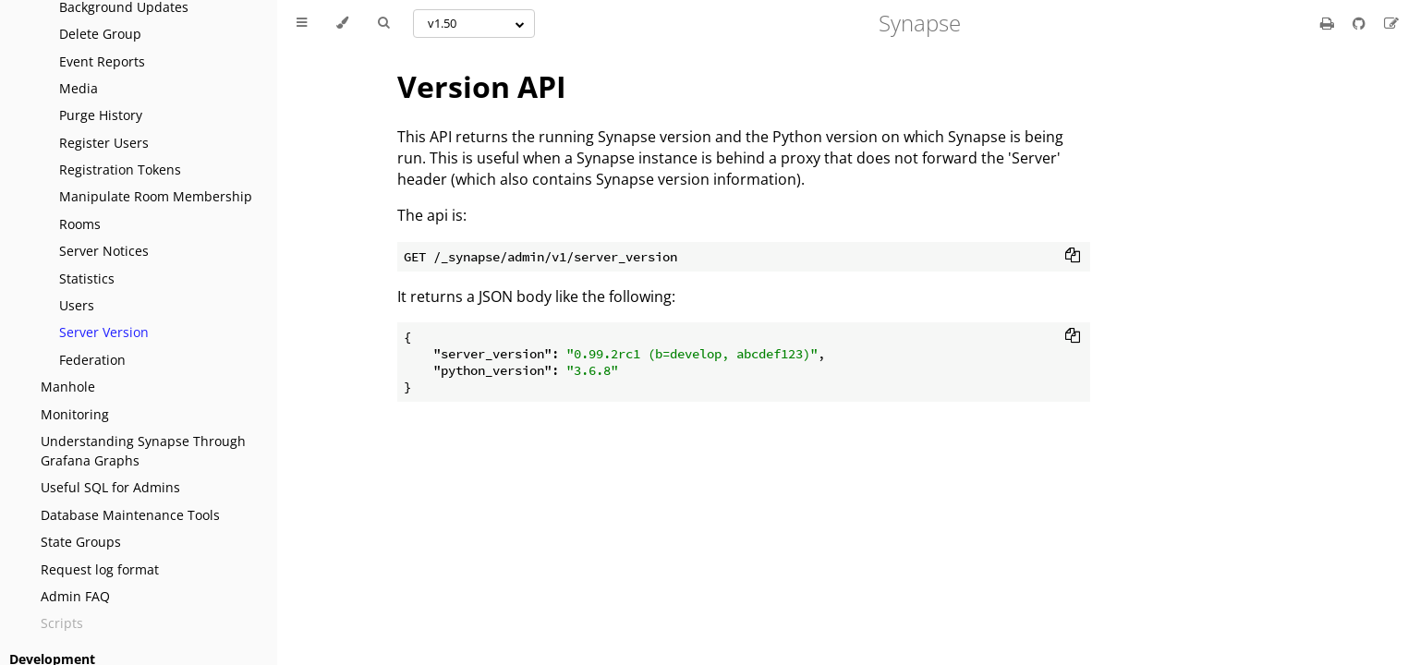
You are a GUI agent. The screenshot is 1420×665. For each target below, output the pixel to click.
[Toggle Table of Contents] (302, 23)
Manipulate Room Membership (155, 196)
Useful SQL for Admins (110, 487)
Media (78, 88)
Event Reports (102, 61)
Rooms (80, 224)
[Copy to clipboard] (1073, 256)
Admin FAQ (75, 596)
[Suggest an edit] (1391, 23)
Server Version (104, 332)
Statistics (87, 278)
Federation (92, 360)
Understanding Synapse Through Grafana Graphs (143, 450)
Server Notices (104, 251)
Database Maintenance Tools (130, 515)
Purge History (100, 115)
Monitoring (75, 414)
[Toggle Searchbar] (383, 23)
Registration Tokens (120, 169)
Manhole (68, 386)
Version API (481, 86)
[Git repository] (1361, 23)
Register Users (104, 142)
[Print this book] (1329, 23)
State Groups (81, 541)
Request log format (100, 569)
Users (76, 305)
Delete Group (100, 33)
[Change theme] (342, 23)
